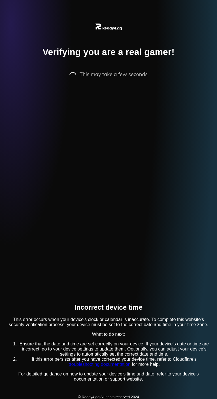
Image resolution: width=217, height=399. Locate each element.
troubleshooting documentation (100, 364)
